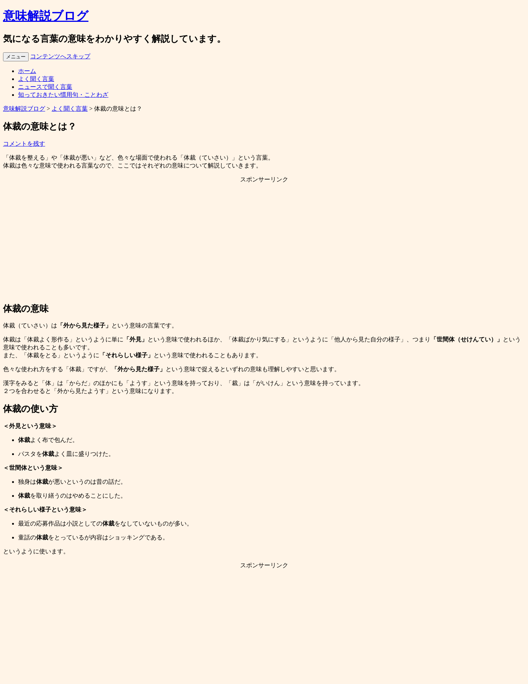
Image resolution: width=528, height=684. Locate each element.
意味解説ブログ (45, 16)
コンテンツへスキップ (60, 56)
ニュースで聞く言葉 (45, 87)
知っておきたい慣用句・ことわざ (63, 94)
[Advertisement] (264, 242)
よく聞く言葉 (36, 79)
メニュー (16, 56)
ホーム (27, 71)
